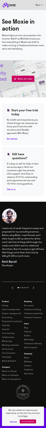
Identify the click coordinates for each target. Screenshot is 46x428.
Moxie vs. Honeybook (11, 379)
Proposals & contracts (12, 321)
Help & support (31, 347)
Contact (27, 365)
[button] (12, 288)
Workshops (29, 339)
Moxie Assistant (9, 360)
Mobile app (7, 341)
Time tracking (8, 333)
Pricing (5, 305)
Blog (26, 327)
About (26, 357)
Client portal (7, 348)
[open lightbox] (23, 79)
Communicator (8, 352)
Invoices (6, 329)
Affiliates (28, 361)
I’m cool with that (28, 421)
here (25, 415)
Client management (11, 309)
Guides (27, 335)
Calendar (6, 325)
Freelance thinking (32, 309)
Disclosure (28, 373)
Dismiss (13, 421)
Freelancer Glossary (33, 343)
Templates (6, 356)
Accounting (7, 317)
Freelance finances (32, 317)
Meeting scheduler (10, 345)
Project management (11, 313)
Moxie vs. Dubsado (10, 375)
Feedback (28, 369)
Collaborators (8, 337)
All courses (29, 305)
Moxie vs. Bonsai (9, 371)
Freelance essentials (33, 313)
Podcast (27, 331)
